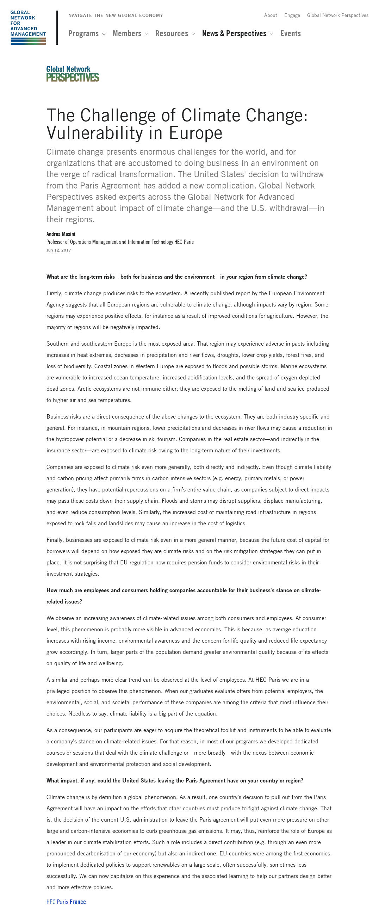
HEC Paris (57, 901)
